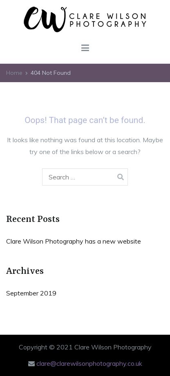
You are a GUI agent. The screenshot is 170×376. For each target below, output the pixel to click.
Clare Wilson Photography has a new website (73, 241)
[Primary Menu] (85, 48)
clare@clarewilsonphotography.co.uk (89, 363)
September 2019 (31, 293)
